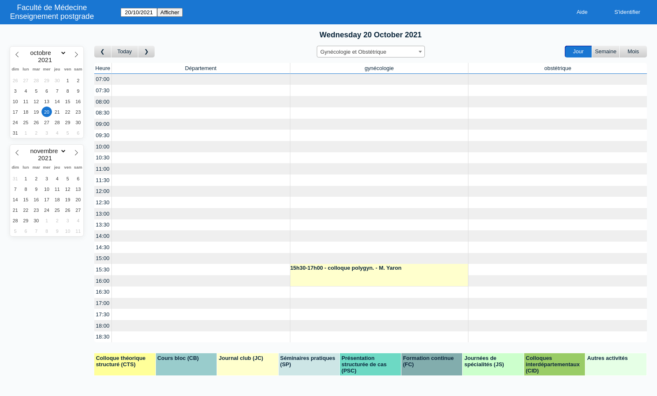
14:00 (103, 236)
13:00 (103, 214)
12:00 (103, 191)
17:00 (103, 303)
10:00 (103, 146)
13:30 (103, 224)
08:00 (103, 102)
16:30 (103, 292)
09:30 (103, 135)
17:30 (103, 314)
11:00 (103, 169)
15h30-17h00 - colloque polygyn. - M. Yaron (346, 268)
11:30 (103, 180)
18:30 (103, 336)
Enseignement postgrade (52, 16)
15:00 (103, 258)
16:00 (103, 281)
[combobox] (371, 51)
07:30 (103, 90)
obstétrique (557, 68)
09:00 (103, 124)
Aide (582, 12)
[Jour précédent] (102, 52)
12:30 (103, 202)
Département (201, 68)
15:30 (103, 269)
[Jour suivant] (146, 52)
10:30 (103, 157)
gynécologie (379, 68)
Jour (578, 51)
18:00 (103, 326)
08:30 (103, 112)
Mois (633, 51)
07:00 (103, 79)
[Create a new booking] (201, 79)
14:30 (103, 247)
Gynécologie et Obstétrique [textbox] (354, 52)
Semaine (605, 51)
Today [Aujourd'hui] (124, 51)
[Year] (46, 60)
